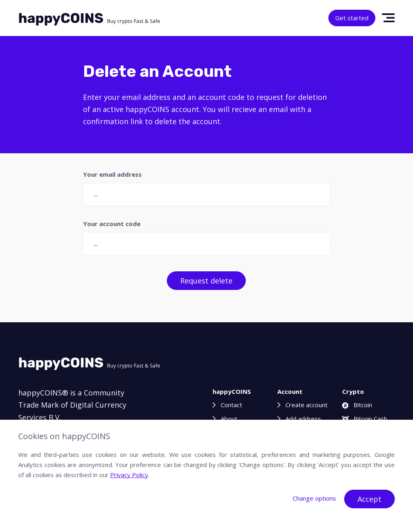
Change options (314, 498)
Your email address (112, 174)
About (229, 418)
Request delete (206, 280)
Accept (369, 499)
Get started (351, 18)
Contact (231, 405)
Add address (303, 418)
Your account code (112, 224)
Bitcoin (357, 405)
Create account (306, 405)
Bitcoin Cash (364, 418)
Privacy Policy (129, 475)
